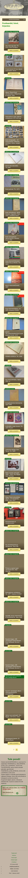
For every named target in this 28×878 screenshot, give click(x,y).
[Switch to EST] (14, 1)
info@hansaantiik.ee (14, 866)
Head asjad (14, 857)
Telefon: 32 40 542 (14, 868)
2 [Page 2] (16, 749)
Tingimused (14, 853)
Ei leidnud (14, 862)
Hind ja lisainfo (14, 50)
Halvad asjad (14, 859)
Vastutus (14, 855)
